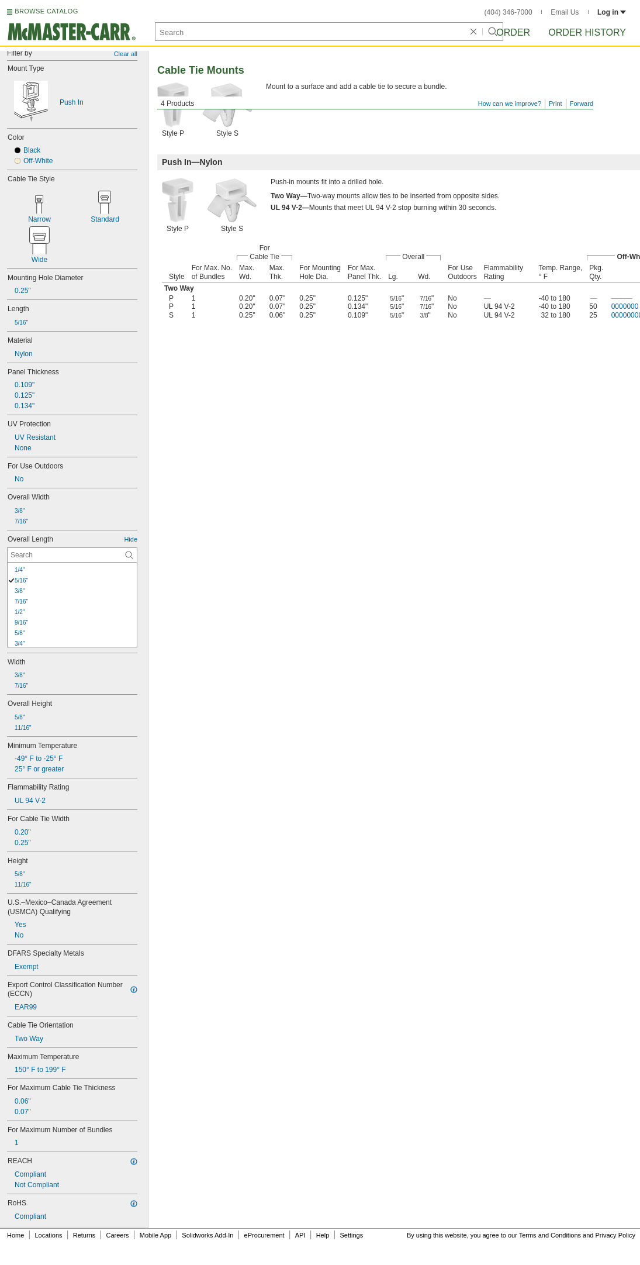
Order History (587, 32)
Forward (581, 103)
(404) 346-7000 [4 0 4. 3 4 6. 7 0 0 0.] (508, 12)
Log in (611, 12)
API (300, 1235)
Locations (49, 1235)
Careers (117, 1235)
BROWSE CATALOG (46, 11)
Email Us (565, 12)
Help (323, 1235)
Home (15, 1235)
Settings (351, 1235)
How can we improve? (509, 103)
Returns (84, 1235)
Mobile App (155, 1235)
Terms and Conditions (550, 1235)
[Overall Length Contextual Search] (72, 555)
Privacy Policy (615, 1235)
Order (513, 32)
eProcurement (264, 1235)
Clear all (125, 53)
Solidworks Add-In (207, 1235)
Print (555, 103)
